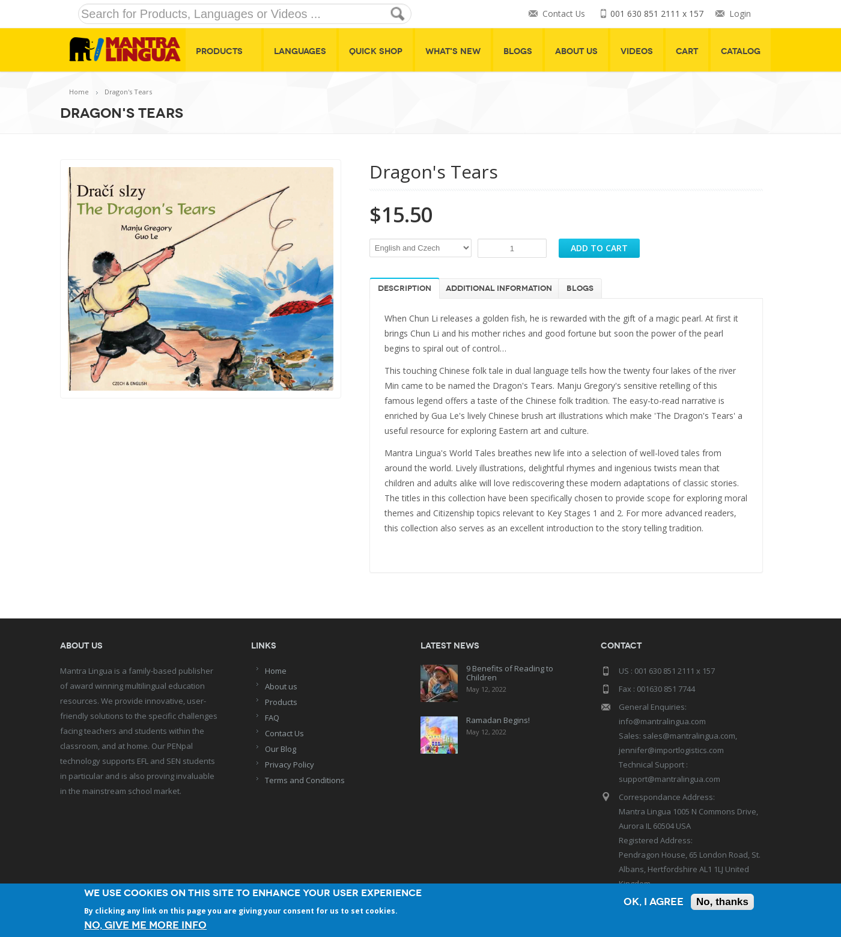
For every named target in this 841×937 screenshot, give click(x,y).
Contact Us (563, 14)
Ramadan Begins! (498, 720)
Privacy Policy (289, 764)
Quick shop (375, 51)
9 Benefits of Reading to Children (509, 673)
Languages (300, 51)
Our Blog (280, 748)
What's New (453, 51)
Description (404, 288)
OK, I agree (654, 902)
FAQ (272, 717)
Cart (687, 51)
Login (740, 14)
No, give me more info (145, 925)
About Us (576, 51)
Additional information (499, 288)
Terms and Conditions (305, 780)
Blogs (517, 51)
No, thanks (722, 902)
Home (79, 91)
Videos (637, 51)
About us (281, 686)
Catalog (741, 51)
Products (223, 51)
